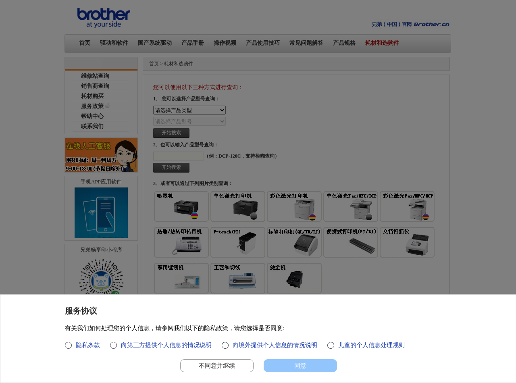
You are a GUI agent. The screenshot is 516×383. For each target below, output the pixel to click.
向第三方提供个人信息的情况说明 (166, 348)
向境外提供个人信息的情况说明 (275, 348)
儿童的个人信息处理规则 (371, 348)
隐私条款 (88, 348)
